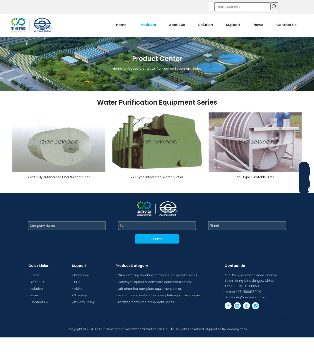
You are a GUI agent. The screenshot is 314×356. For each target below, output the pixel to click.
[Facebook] (228, 305)
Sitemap (80, 295)
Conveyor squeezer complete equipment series (154, 282)
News (34, 295)
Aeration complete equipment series (146, 302)
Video (78, 289)
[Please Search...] (242, 6)
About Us (37, 282)
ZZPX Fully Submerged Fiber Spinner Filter (59, 177)
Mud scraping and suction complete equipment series (159, 295)
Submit (157, 239)
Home (35, 275)
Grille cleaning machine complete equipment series (157, 275)
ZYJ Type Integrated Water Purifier (157, 177)
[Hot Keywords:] (274, 6)
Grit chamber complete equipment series (150, 289)
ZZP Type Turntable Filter (255, 177)
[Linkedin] (237, 305)
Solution (37, 289)
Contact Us (39, 302)
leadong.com (237, 329)
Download (81, 275)
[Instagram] (255, 305)
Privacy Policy (84, 302)
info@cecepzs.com (249, 297)
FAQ (77, 282)
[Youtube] (246, 305)
